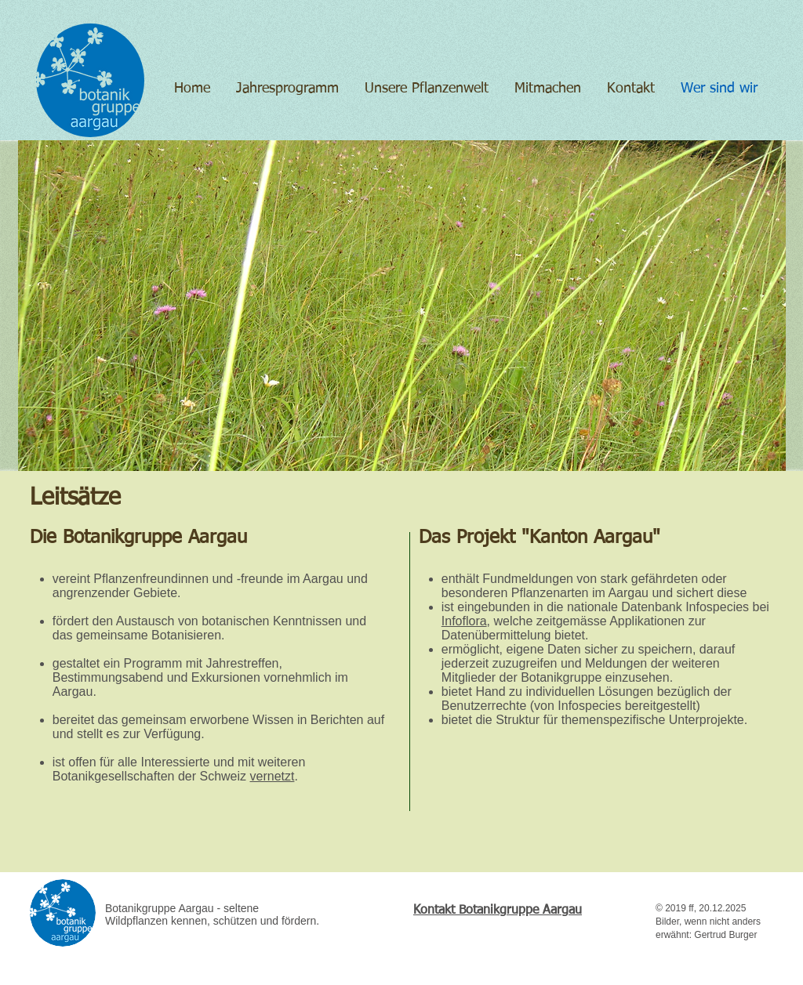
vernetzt (272, 776)
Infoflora (464, 621)
